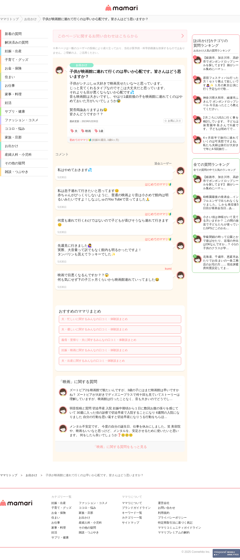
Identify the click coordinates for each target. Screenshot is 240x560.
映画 (88, 131)
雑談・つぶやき (16, 172)
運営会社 (163, 503)
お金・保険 (13, 68)
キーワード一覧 (132, 512)
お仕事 (10, 85)
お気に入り (174, 120)
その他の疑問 (15, 163)
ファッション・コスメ (21, 120)
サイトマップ (130, 522)
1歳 (101, 131)
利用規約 (163, 512)
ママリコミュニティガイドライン (179, 527)
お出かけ (11, 146)
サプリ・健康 (15, 111)
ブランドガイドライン (136, 507)
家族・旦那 (13, 137)
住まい (10, 77)
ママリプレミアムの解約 (174, 532)
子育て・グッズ (16, 60)
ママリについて (132, 503)
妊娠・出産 (13, 51)
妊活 (8, 103)
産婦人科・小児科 (18, 154)
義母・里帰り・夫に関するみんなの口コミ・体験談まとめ (98, 340)
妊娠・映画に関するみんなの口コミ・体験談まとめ (94, 350)
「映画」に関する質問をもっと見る (120, 447)
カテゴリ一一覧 (132, 517)
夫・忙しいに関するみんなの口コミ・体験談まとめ (94, 319)
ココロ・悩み (15, 129)
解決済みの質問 (16, 42)
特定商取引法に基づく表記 (175, 522)
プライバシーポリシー (172, 517)
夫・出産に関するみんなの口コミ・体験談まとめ (93, 360)
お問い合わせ (166, 507)
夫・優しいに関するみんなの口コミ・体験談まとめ (94, 329)
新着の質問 (13, 34)
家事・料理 (13, 94)
